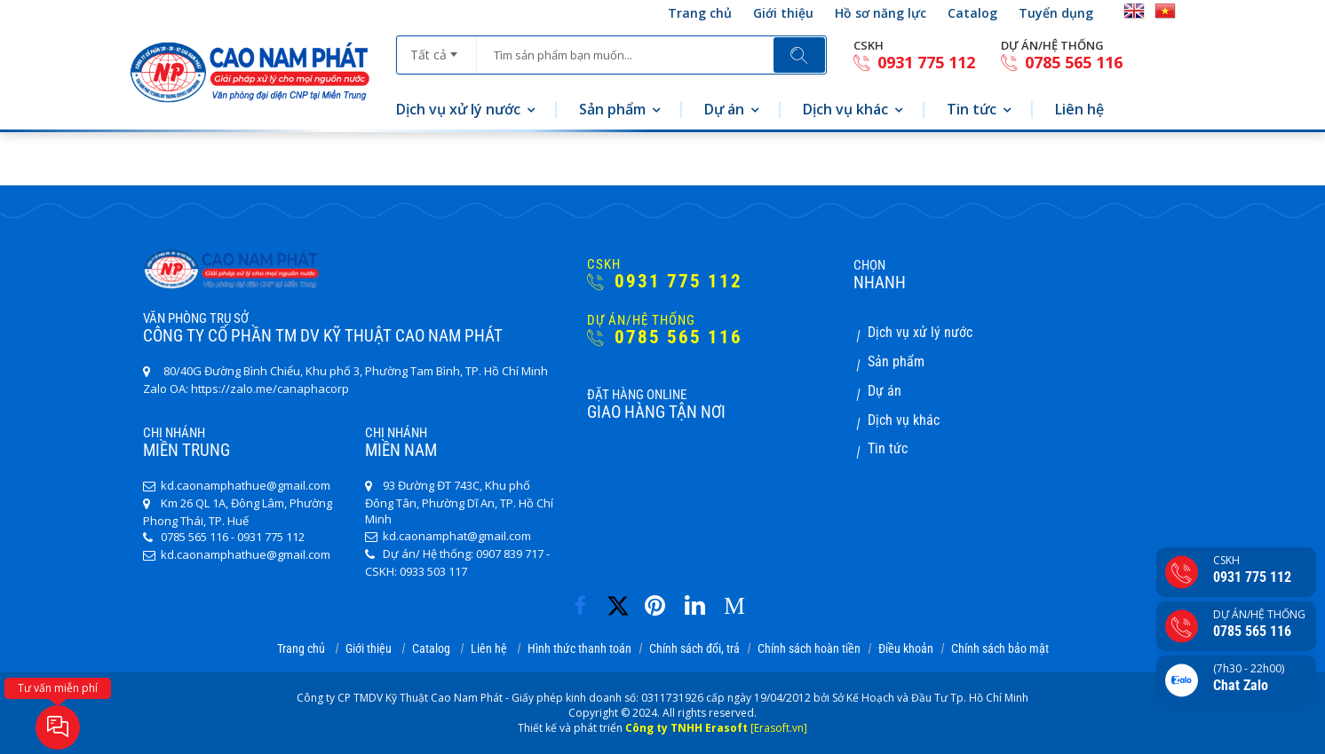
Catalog (972, 12)
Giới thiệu (783, 12)
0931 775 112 (914, 62)
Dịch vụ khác (845, 109)
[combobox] (436, 48)
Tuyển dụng (1056, 12)
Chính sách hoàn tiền (809, 648)
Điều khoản (905, 648)
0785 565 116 (1062, 62)
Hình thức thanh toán (579, 648)
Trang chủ (700, 12)
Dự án (724, 109)
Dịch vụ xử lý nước (458, 109)
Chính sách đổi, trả (694, 648)
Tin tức (971, 109)
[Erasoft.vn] (778, 727)
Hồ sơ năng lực (880, 12)
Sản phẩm (612, 109)
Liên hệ (1079, 109)
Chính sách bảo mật (1000, 648)
